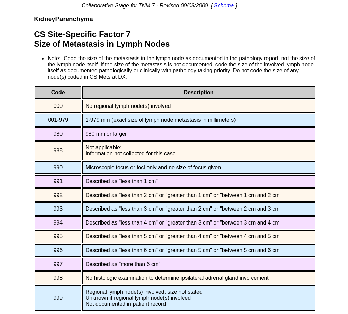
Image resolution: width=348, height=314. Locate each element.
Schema (224, 6)
